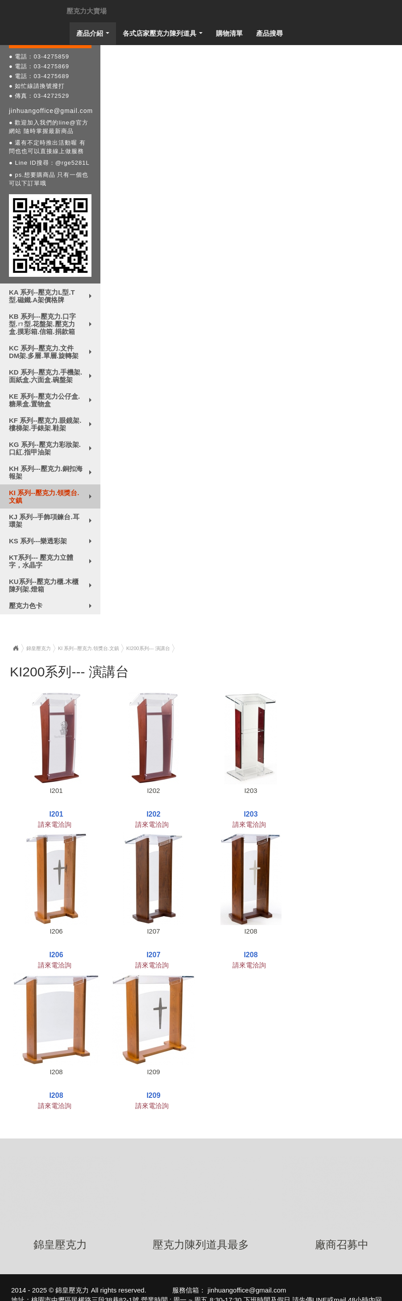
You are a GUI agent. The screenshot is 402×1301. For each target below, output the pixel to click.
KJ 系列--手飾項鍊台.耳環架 (52, 520)
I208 (250, 931)
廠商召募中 (342, 1244)
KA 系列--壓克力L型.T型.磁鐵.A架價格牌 (52, 296)
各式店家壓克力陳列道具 (165, 35)
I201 (56, 790)
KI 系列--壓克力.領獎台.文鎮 (52, 496)
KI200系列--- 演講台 (148, 648)
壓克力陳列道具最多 (201, 1244)
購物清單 (229, 33)
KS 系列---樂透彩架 (52, 543)
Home (15, 648)
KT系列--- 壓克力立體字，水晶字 (52, 561)
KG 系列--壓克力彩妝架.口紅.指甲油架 (52, 448)
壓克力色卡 (52, 607)
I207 (153, 931)
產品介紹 (94, 35)
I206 (56, 931)
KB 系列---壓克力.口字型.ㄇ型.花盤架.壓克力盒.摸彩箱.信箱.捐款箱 (52, 324)
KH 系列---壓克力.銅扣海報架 (52, 472)
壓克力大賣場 (86, 11)
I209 (153, 1072)
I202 (153, 790)
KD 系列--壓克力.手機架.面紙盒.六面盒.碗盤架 (52, 376)
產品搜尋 (269, 33)
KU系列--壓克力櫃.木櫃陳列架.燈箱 (52, 585)
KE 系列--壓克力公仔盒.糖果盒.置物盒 (52, 400)
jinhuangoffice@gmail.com (51, 110)
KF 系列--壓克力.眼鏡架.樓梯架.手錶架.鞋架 (52, 424)
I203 (250, 790)
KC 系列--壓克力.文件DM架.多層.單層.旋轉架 (52, 351)
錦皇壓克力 (38, 648)
